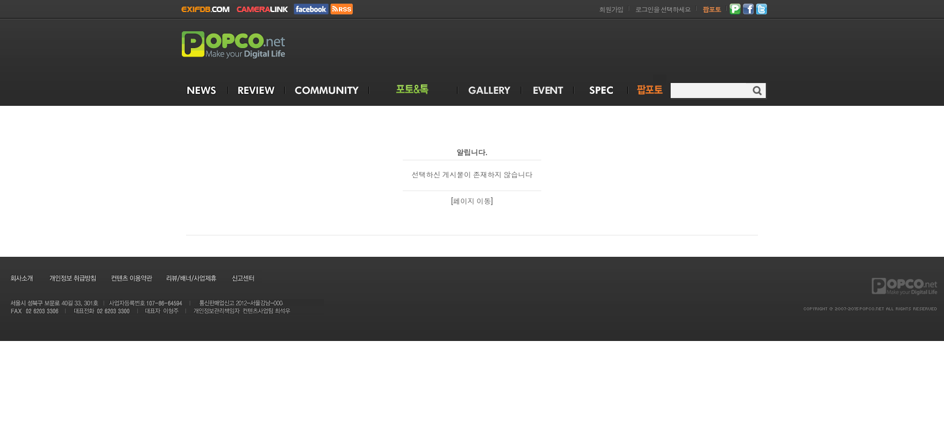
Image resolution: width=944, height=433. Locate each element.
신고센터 (242, 278)
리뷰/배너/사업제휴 (190, 278)
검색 (757, 90)
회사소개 (21, 278)
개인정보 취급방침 (72, 278)
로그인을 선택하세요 (663, 10)
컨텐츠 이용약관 (130, 278)
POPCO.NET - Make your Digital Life (247, 45)
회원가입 (611, 10)
